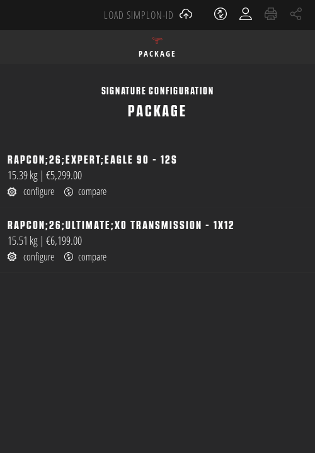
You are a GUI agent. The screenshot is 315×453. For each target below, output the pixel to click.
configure (31, 191)
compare (85, 191)
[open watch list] (221, 15)
